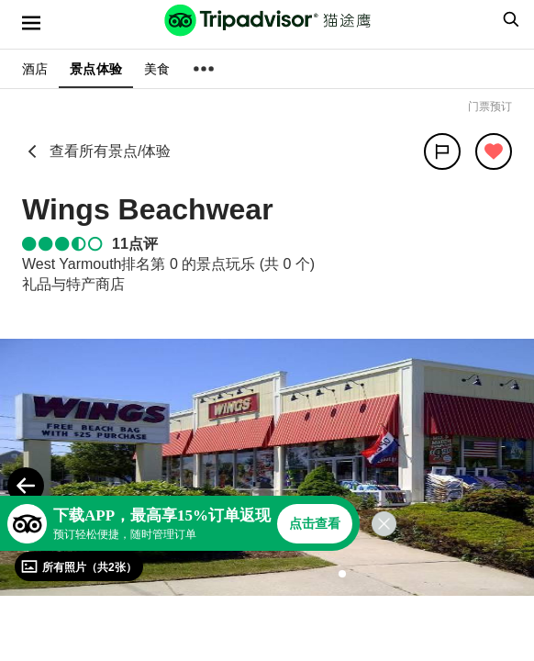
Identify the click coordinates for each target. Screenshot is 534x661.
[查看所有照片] (79, 566)
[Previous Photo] (25, 485)
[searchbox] (508, 19)
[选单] (31, 23)
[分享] (442, 151)
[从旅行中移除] (493, 151)
